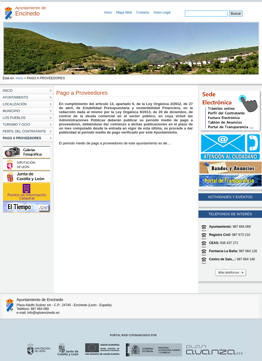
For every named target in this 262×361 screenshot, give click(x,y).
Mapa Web (124, 12)
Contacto (142, 12)
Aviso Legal (162, 12)
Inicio (108, 12)
